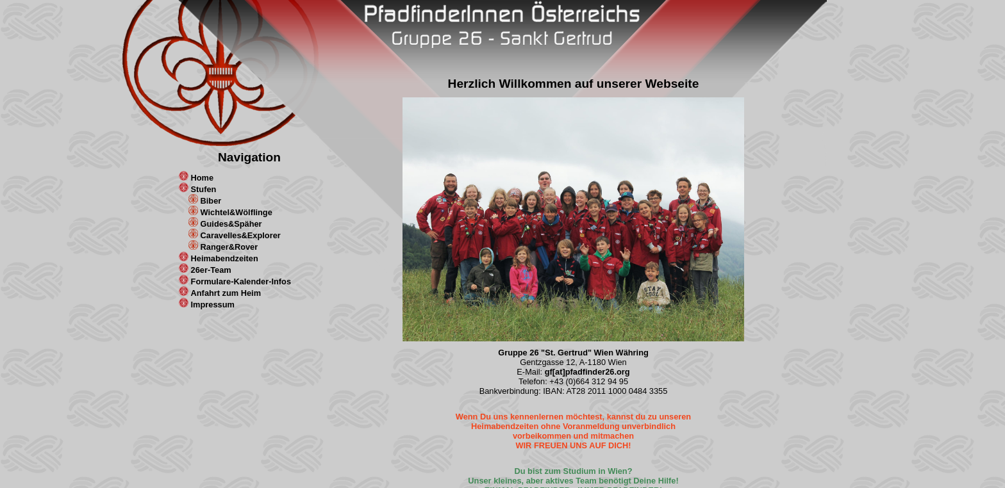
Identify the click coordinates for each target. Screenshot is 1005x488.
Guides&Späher (231, 224)
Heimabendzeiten (224, 258)
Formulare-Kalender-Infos (241, 281)
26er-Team (211, 270)
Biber (211, 201)
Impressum (213, 304)
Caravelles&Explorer (241, 235)
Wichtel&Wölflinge (236, 212)
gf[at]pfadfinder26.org (587, 372)
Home (202, 178)
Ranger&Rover (229, 247)
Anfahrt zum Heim (226, 293)
